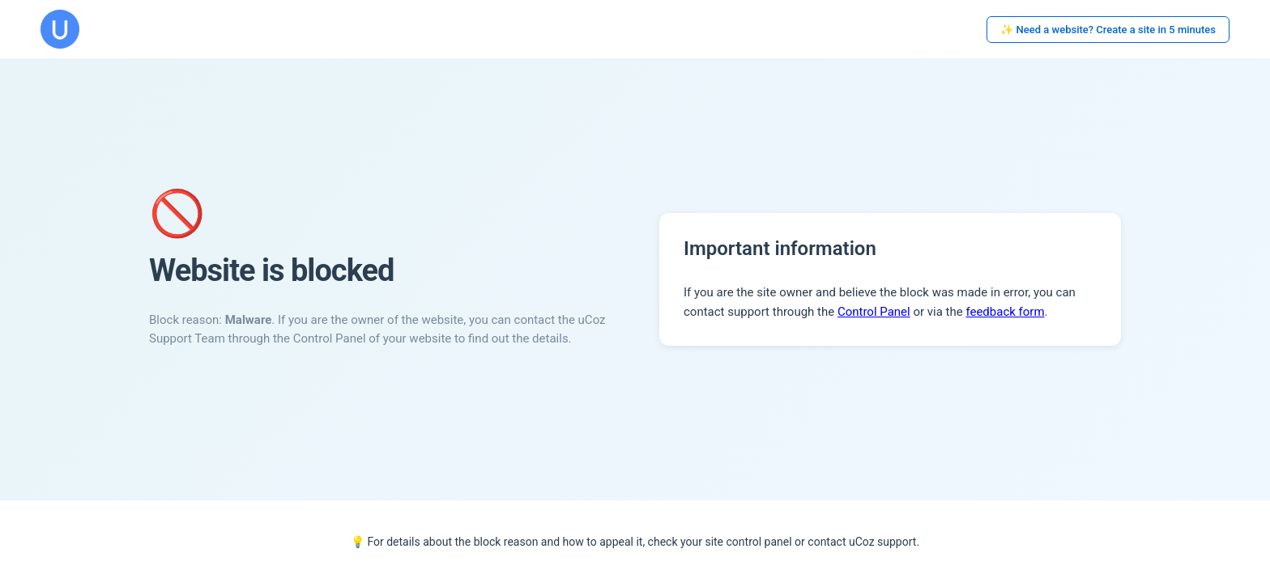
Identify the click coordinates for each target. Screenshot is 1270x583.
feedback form (1004, 311)
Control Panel (873, 311)
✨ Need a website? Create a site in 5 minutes (1108, 29)
